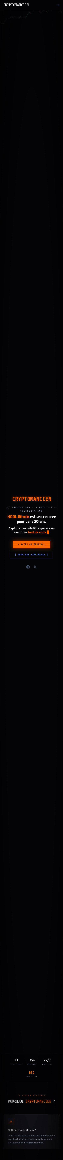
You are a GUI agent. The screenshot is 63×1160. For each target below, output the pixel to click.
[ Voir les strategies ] (31, 557)
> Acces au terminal (31, 547)
